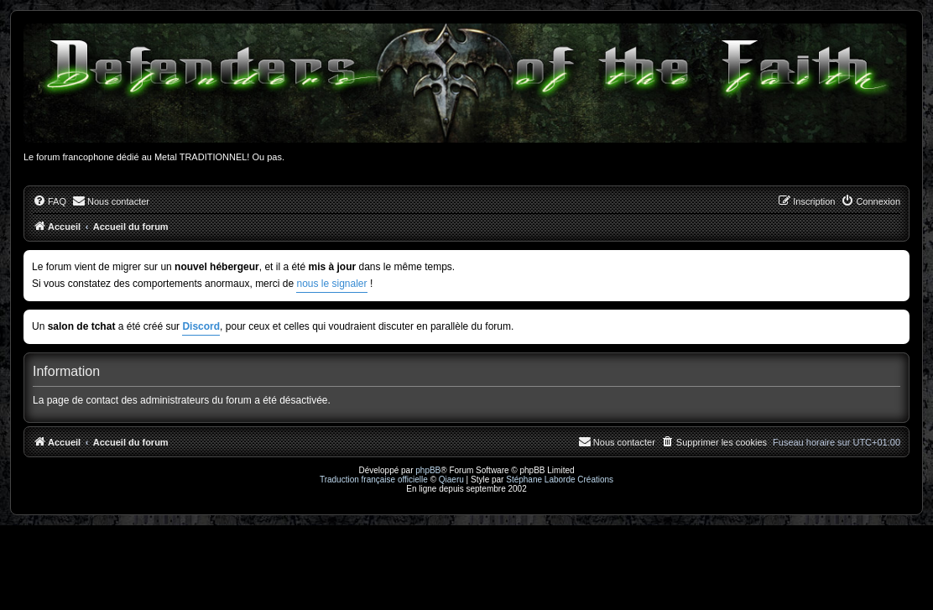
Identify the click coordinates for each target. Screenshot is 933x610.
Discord (201, 326)
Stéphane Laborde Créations (559, 479)
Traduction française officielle (374, 479)
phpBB (427, 470)
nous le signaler (331, 283)
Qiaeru (451, 479)
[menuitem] (49, 201)
